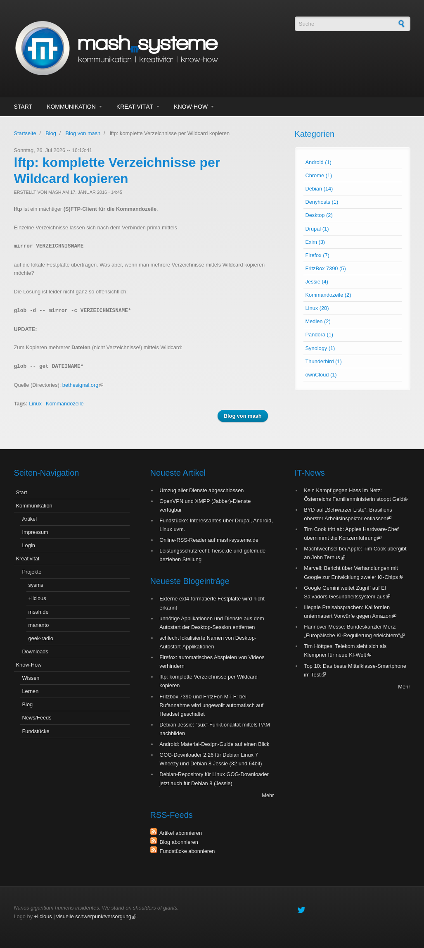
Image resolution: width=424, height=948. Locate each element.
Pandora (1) (320, 334)
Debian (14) (319, 189)
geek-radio (40, 638)
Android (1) (319, 162)
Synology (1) (320, 348)
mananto (38, 625)
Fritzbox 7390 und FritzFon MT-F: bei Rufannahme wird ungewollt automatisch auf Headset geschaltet (211, 705)
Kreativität (134, 106)
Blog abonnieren (177, 842)
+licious (37, 598)
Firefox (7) (317, 255)
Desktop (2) (319, 215)
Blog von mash (83, 133)
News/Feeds (37, 718)
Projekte (32, 572)
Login (28, 545)
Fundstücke (36, 731)
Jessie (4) (317, 282)
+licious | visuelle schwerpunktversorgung (85, 916)
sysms (35, 585)
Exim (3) (315, 242)
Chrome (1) (319, 175)
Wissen (31, 678)
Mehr (268, 795)
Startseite (25, 133)
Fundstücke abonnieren (186, 851)
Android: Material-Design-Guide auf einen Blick (214, 744)
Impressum (35, 532)
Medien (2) (318, 321)
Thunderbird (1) (324, 361)
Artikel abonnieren (179, 833)
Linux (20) (317, 308)
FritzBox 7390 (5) (326, 268)
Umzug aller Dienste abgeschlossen (201, 490)
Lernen (30, 691)
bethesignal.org (83, 385)
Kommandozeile (65, 403)
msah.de (38, 612)
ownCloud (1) (321, 375)
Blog (50, 133)
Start (23, 106)
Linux (35, 403)
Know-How (191, 106)
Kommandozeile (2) (328, 295)
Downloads (35, 651)
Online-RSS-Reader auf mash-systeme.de (208, 540)
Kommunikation (71, 106)
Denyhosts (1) (322, 202)
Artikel (29, 519)
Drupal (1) (317, 229)
